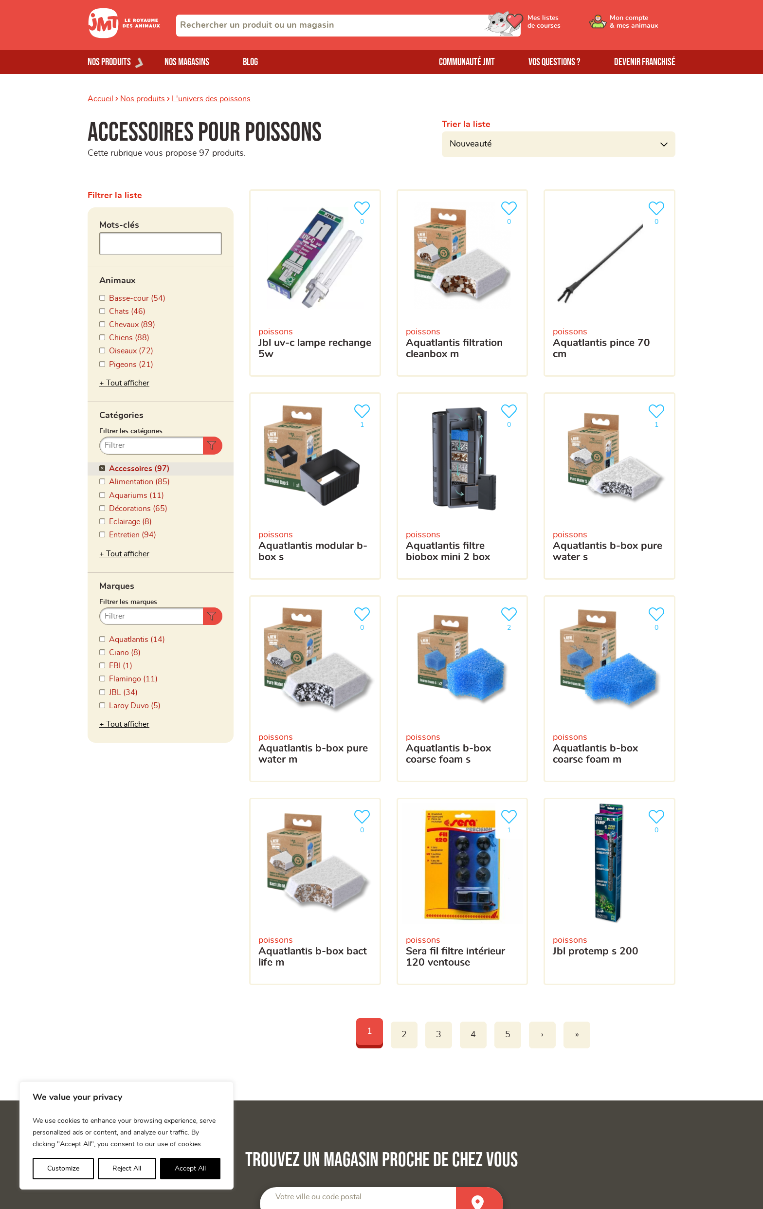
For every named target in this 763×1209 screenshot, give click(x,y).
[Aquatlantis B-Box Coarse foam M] (609, 689)
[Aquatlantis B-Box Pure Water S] (609, 486)
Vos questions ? (554, 62)
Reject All (126, 1168)
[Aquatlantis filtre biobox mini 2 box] (462, 486)
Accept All (190, 1168)
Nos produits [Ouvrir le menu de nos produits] (109, 62)
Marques (116, 586)
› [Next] (542, 1034)
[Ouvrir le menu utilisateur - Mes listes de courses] (569, 25)
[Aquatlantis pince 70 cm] (609, 283)
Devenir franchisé (644, 62)
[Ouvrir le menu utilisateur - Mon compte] (642, 25)
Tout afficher (127, 383)
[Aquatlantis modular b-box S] (315, 486)
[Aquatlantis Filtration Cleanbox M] (462, 283)
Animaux (117, 280)
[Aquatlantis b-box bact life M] (315, 891)
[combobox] (348, 26)
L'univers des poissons (211, 99)
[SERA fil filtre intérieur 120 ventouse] (462, 891)
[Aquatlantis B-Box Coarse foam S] (462, 689)
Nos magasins (186, 62)
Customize (63, 1168)
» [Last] (577, 1034)
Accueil (100, 99)
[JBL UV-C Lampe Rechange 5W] (315, 283)
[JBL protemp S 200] (609, 891)
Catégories (121, 415)
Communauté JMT (467, 62)
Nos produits (142, 99)
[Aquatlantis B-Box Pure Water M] (315, 689)
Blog (250, 62)
